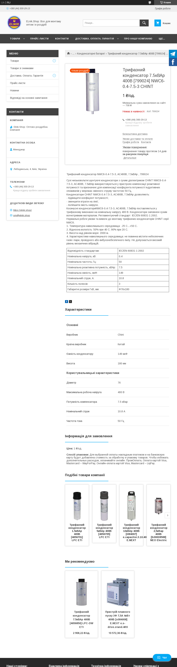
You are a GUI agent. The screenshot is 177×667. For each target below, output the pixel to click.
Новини (14, 90)
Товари (15, 38)
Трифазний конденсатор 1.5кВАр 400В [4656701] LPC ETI (77, 532)
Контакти (62, 38)
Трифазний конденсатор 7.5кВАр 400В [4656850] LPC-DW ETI (82, 619)
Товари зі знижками (21, 68)
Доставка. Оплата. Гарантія (94, 38)
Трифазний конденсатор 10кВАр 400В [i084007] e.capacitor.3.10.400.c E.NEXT (137, 532)
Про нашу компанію (138, 38)
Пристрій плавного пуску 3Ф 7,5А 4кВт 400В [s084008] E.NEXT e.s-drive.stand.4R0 (118, 619)
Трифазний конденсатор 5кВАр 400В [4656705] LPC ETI (105, 531)
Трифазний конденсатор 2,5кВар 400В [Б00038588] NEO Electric (159, 532)
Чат (162, 657)
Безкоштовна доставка (135, 134)
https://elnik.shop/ (22, 210)
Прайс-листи (39, 38)
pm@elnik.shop (21, 215)
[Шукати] (144, 23)
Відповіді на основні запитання (28, 97)
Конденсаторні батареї (91, 53)
